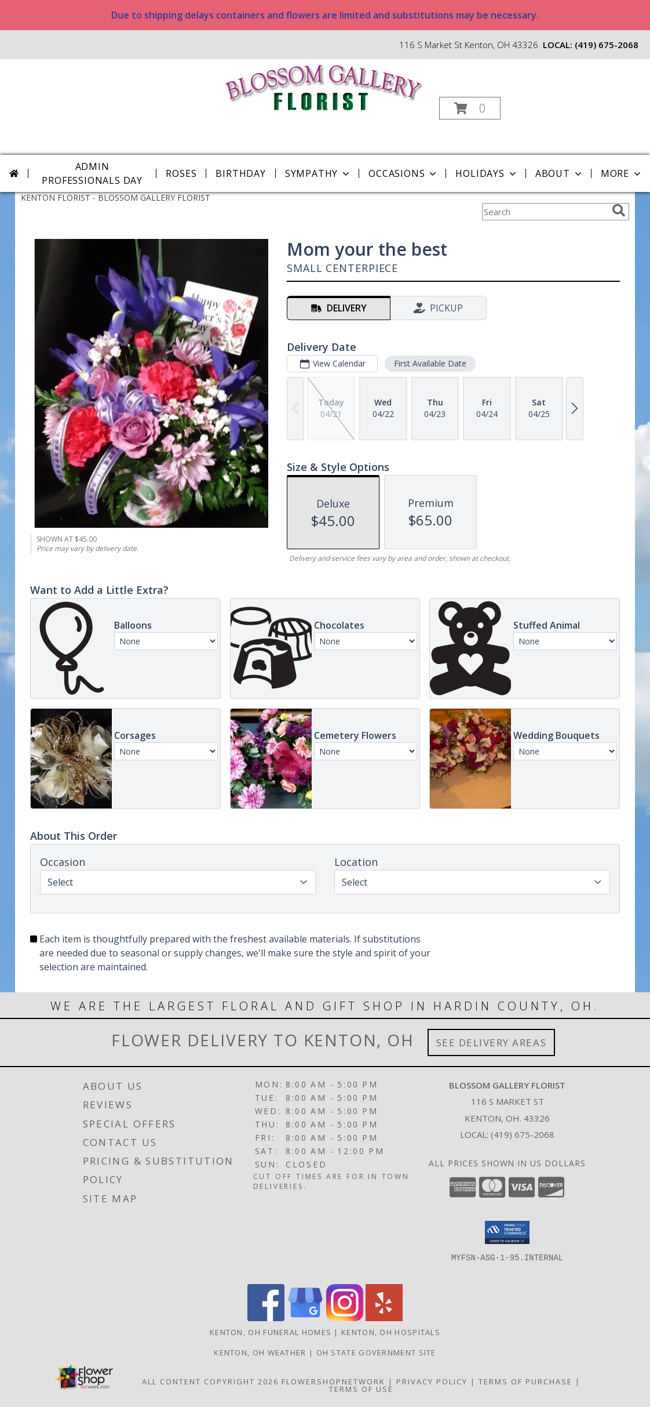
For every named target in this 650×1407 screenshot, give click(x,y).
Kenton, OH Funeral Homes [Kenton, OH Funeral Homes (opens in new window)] (270, 1332)
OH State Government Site (376, 1352)
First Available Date (430, 363)
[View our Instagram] (344, 1317)
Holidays (486, 173)
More (622, 173)
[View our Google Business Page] (305, 1317)
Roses (181, 173)
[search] (619, 210)
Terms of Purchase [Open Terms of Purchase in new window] (525, 1381)
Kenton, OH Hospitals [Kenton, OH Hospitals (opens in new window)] (390, 1332)
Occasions (403, 173)
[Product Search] (545, 212)
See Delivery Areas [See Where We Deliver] (491, 1042)
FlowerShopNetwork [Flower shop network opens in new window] (333, 1381)
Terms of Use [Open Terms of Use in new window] (361, 1389)
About (559, 173)
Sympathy (318, 173)
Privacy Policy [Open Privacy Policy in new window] (432, 1381)
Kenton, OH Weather (260, 1352)
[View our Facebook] (265, 1317)
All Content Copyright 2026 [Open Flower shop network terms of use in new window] (210, 1381)
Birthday (240, 173)
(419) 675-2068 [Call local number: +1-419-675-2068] (606, 44)
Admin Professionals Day (92, 173)
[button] (470, 108)
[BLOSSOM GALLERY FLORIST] (324, 86)
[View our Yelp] (384, 1317)
